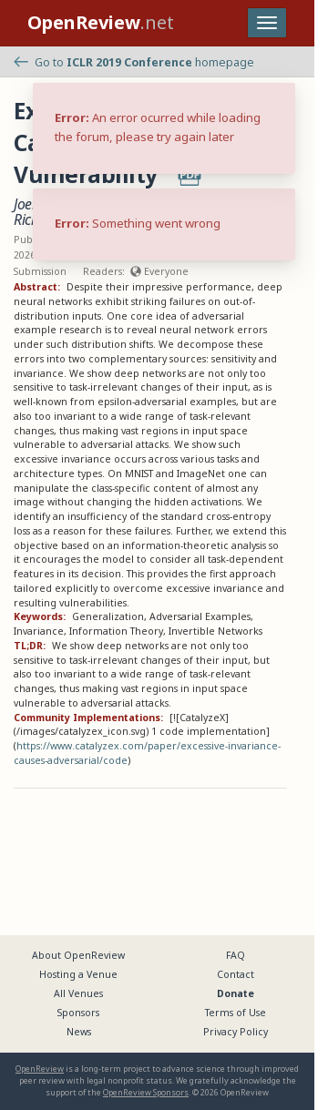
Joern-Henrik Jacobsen (79, 204)
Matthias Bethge (153, 219)
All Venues (78, 993)
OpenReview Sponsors (146, 1092)
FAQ (235, 955)
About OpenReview (78, 955)
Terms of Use (235, 1012)
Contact (235, 974)
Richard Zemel (56, 219)
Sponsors (78, 1012)
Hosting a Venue (78, 974)
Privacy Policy (235, 1031)
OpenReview (39, 1068)
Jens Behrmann (195, 204)
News (79, 1031)
